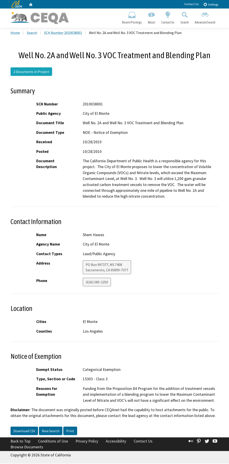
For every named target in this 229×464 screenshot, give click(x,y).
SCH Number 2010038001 (63, 33)
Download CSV (24, 431)
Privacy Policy (87, 441)
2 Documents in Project (31, 72)
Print (70, 431)
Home (15, 33)
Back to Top (20, 441)
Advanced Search (205, 17)
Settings (210, 4)
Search (185, 17)
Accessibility (116, 441)
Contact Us (191, 4)
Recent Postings (132, 17)
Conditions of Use (53, 441)
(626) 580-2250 (97, 282)
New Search (50, 431)
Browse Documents (27, 447)
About (151, 17)
